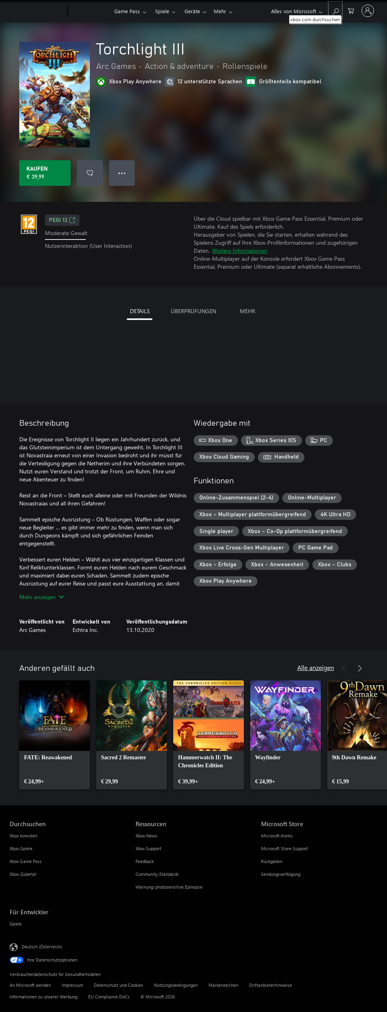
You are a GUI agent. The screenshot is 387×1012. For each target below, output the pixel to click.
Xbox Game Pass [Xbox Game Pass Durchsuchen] (26, 861)
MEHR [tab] (247, 311)
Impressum (72, 985)
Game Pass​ (127, 11)
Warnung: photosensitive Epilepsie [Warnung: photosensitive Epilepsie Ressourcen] (169, 886)
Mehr (190, 11)
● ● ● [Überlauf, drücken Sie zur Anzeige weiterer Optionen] (122, 173)
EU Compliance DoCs (109, 996)
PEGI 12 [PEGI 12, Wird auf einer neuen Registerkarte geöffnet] (62, 220)
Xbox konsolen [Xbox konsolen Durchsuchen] (23, 835)
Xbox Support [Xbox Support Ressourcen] (148, 848)
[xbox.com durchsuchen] (335, 10)
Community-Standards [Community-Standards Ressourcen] (157, 874)
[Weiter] (360, 668)
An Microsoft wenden (30, 985)
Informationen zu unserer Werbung (43, 996)
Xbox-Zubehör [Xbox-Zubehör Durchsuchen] (23, 874)
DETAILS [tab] (140, 311)
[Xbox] (90, 11)
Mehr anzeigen (41, 597)
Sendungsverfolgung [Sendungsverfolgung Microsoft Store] (280, 874)
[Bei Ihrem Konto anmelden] (367, 10)
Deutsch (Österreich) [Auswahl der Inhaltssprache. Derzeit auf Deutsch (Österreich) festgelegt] (42, 946)
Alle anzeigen (315, 667)
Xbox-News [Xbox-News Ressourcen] (146, 835)
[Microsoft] (37, 11)
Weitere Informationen (239, 250)
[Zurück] (344, 668)
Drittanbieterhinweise (270, 985)
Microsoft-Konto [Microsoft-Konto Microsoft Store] (276, 835)
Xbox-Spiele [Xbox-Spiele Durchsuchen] (21, 848)
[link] (54, 734)
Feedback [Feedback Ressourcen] (145, 861)
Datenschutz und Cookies (118, 985)
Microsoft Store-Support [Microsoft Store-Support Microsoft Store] (284, 848)
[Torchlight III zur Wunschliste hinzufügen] (90, 173)
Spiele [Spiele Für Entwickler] (16, 923)
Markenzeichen (223, 985)
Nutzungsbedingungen (176, 985)
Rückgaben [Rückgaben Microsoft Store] (271, 861)
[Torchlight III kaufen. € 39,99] (45, 173)
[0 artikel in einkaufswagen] (351, 10)
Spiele (162, 11)
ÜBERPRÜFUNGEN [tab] (193, 311)
